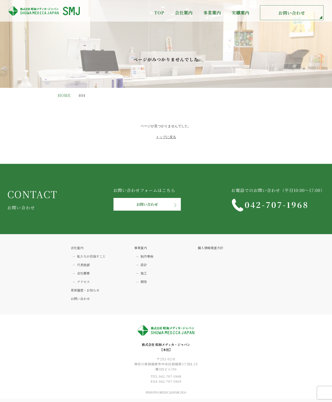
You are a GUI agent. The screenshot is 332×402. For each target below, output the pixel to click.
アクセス (83, 283)
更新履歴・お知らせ (85, 292)
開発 (144, 283)
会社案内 (77, 249)
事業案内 (140, 249)
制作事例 (147, 258)
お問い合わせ (291, 13)
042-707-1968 (285, 205)
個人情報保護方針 (210, 249)
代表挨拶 (83, 266)
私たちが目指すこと (91, 258)
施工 (144, 275)
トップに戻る (166, 137)
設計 (144, 266)
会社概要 (83, 275)
